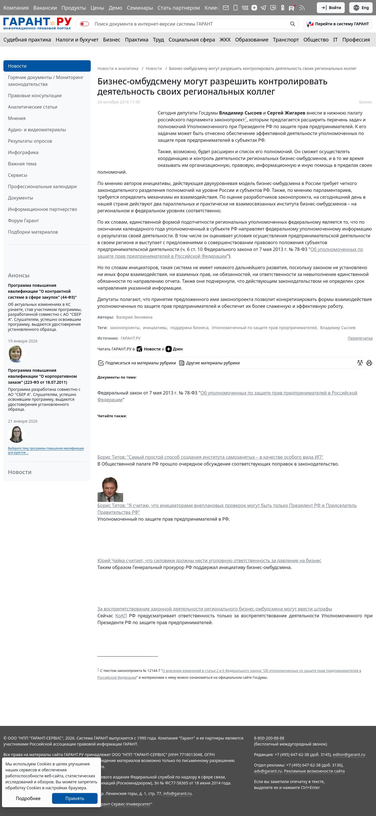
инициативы (155, 327)
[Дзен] (254, 8)
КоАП (121, 615)
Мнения (17, 118)
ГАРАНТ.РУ (131, 338)
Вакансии (45, 7)
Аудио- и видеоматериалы (37, 129)
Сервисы (17, 175)
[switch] (84, 24)
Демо (115, 7)
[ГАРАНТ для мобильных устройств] (235, 7)
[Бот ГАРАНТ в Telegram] (273, 7)
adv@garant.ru (268, 771)
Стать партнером (179, 7)
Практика (136, 39)
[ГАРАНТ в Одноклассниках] (282, 7)
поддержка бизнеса (189, 327)
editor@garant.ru (349, 754)
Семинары (140, 7)
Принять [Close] (74, 798)
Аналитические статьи (32, 107)
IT (335, 39)
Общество (316, 39)
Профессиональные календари (42, 186)
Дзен (174, 349)
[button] (338, 23)
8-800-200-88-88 (269, 738)
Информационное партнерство (42, 209)
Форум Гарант (23, 220)
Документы (20, 198)
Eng (361, 7)
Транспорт (286, 39)
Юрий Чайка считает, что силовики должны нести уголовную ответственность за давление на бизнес (209, 560)
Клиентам (216, 7)
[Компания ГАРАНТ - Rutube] (292, 7)
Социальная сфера (192, 39)
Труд (158, 39)
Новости (17, 66)
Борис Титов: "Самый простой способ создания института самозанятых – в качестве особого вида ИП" (210, 457)
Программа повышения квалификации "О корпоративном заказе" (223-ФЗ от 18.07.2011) (42, 376)
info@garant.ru (177, 793)
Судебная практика (27, 39)
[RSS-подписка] (302, 7)
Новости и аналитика (118, 68)
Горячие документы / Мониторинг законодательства (46, 80)
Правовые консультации (35, 95)
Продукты (73, 7)
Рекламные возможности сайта (314, 771)
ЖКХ (225, 39)
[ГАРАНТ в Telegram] (263, 7)
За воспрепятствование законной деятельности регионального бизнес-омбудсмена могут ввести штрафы (215, 609)
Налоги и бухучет (77, 39)
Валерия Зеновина (134, 317)
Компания (16, 7)
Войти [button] (331, 7)
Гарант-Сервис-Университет (124, 804)
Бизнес (111, 39)
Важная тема (22, 164)
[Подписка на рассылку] (225, 7)
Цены (97, 7)
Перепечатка (360, 338)
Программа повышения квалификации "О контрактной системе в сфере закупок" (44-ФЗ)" (42, 291)
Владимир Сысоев (337, 327)
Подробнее (28, 798)
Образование (251, 39)
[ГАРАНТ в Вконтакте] (245, 7)
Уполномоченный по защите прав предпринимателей (264, 327)
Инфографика (23, 152)
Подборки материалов (33, 232)
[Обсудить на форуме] (360, 363)
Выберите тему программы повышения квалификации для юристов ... (46, 450)
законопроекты (125, 327)
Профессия (356, 39)
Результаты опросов (30, 141)
